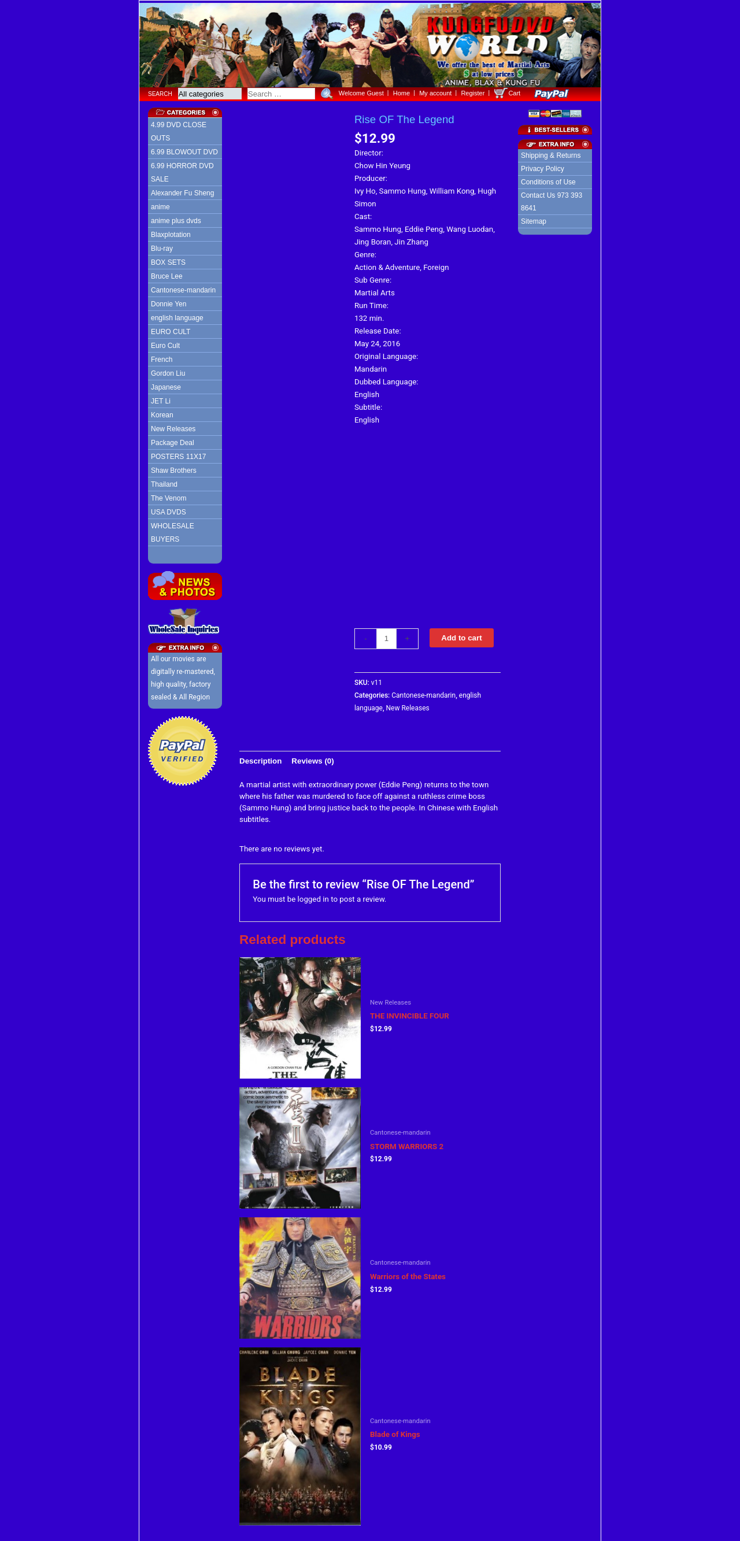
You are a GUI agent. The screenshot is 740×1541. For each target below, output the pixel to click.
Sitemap (533, 219)
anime (160, 205)
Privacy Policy (542, 166)
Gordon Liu (168, 371)
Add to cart (461, 635)
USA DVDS (168, 510)
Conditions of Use (548, 180)
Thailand (164, 482)
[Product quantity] (386, 636)
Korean (162, 413)
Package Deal (172, 440)
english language (177, 316)
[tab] (260, 759)
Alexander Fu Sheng (182, 191)
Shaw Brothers (174, 468)
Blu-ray (162, 246)
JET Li (161, 399)
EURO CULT (170, 329)
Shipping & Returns (550, 153)
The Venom (168, 496)
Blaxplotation (171, 232)
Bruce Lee (167, 274)
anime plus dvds (176, 218)
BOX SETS (168, 260)
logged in (313, 896)
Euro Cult (165, 343)
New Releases (173, 427)
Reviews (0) (312, 758)
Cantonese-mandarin (183, 288)
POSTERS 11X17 (178, 454)
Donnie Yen (168, 302)
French (161, 357)
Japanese (166, 385)
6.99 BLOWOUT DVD (184, 150)
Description (260, 758)
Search (160, 91)
